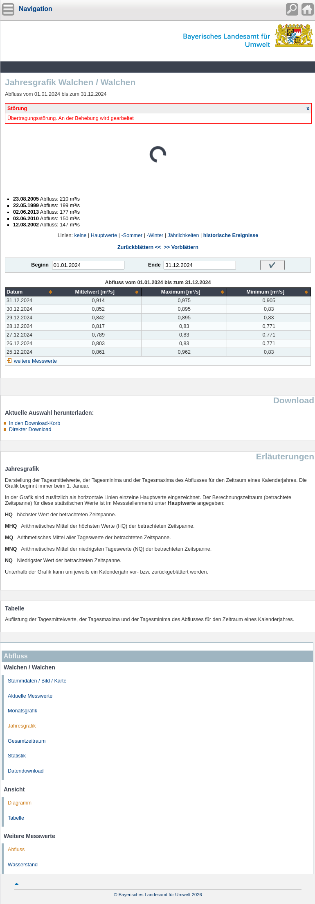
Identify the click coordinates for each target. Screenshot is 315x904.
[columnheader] (30, 292)
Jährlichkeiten (183, 235)
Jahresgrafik (22, 726)
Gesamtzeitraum (26, 741)
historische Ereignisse (230, 235)
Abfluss (16, 849)
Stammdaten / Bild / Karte (37, 681)
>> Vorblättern (181, 247)
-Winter (155, 235)
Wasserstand (23, 865)
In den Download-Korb (34, 423)
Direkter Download (30, 429)
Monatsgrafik (22, 711)
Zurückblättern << (139, 247)
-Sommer (132, 235)
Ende (154, 265)
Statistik (17, 756)
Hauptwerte (104, 235)
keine (80, 235)
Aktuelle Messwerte (30, 696)
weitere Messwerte (35, 361)
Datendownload (26, 771)
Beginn (40, 265)
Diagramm (20, 803)
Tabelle (16, 818)
